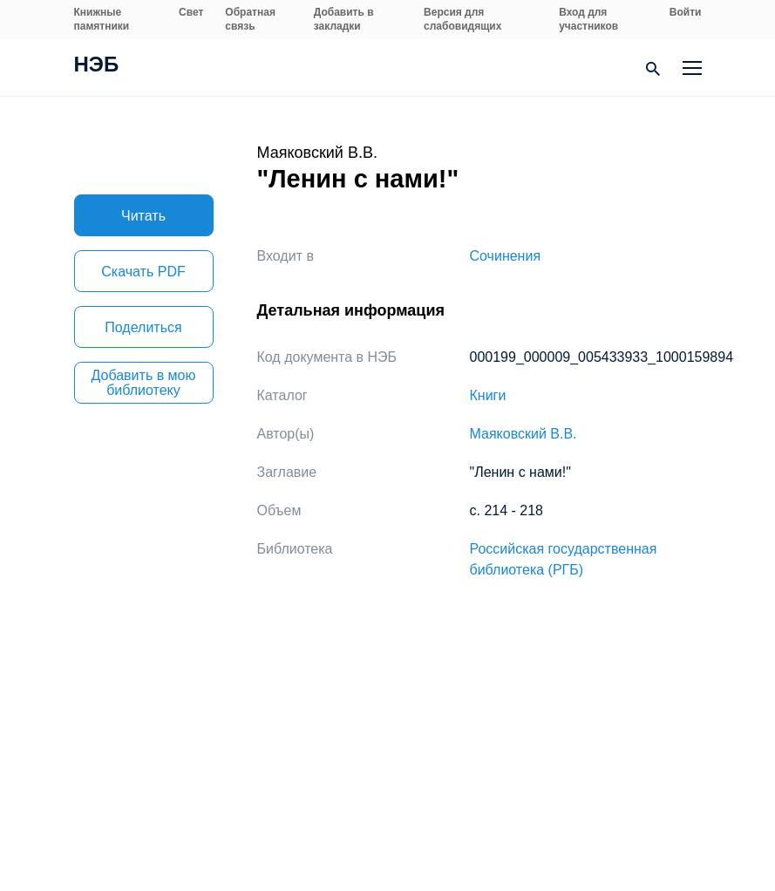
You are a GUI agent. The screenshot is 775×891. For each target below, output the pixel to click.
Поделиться (143, 327)
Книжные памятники (102, 19)
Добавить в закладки (344, 19)
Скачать (143, 271)
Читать (143, 215)
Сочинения (505, 255)
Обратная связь (250, 19)
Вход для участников (588, 19)
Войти (686, 12)
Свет (191, 12)
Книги (488, 395)
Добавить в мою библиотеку (144, 383)
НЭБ (96, 66)
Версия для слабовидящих (462, 19)
